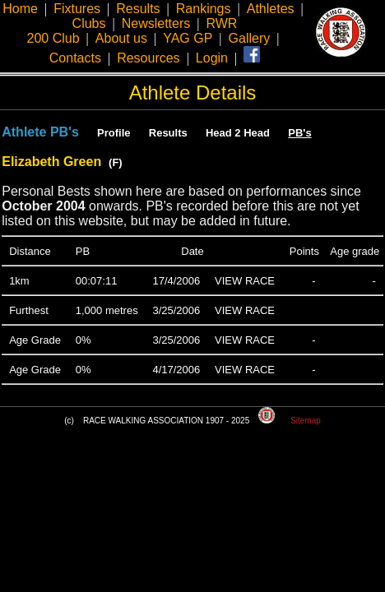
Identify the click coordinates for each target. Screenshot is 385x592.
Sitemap (305, 420)
